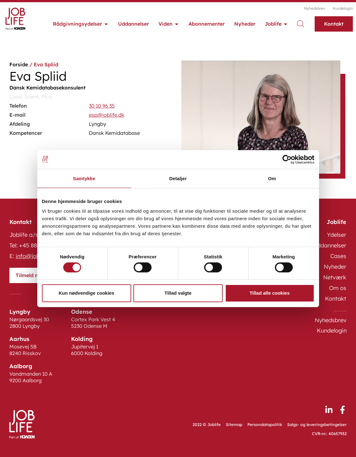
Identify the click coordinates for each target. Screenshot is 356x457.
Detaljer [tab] (178, 178)
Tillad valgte (177, 293)
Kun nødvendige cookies (86, 293)
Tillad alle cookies (270, 293)
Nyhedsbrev (314, 8)
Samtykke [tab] (84, 178)
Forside (18, 64)
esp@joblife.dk (106, 115)
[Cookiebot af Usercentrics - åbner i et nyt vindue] (287, 159)
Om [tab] (272, 178)
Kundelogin (343, 8)
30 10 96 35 (102, 106)
